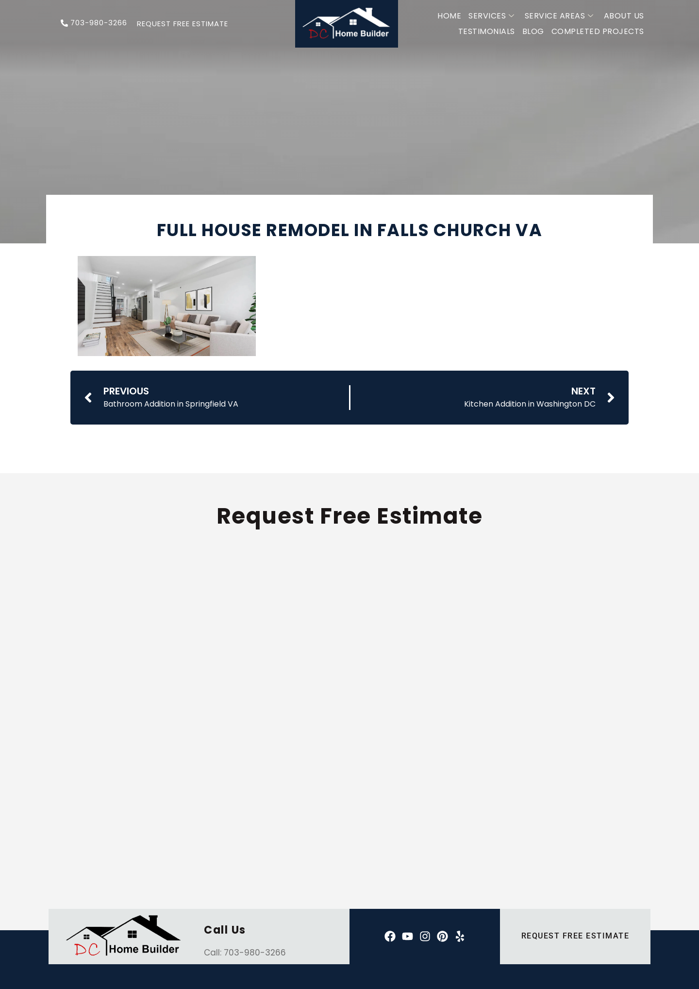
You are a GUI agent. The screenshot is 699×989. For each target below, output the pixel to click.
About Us (624, 15)
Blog (533, 31)
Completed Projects (597, 31)
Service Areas (559, 16)
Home (449, 15)
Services (491, 16)
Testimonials (486, 31)
